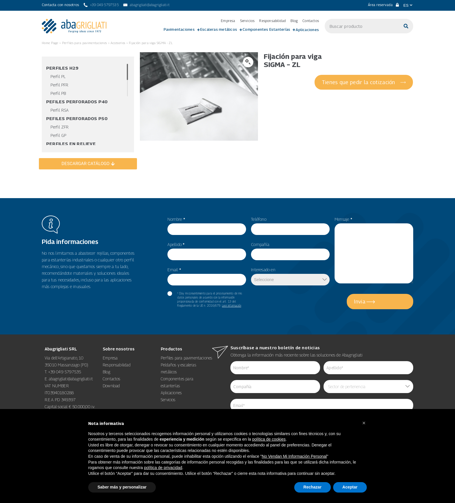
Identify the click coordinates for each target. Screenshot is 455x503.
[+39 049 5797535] (101, 5)
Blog (294, 21)
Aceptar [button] (350, 487)
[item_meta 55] (206, 229)
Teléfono (258, 219)
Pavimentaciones (179, 29)
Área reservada (383, 5)
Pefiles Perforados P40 (76, 101)
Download (111, 385)
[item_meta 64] (321, 405)
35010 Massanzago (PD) (66, 364)
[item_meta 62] (275, 367)
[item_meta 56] (206, 254)
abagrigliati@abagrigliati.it (71, 378)
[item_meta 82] (206, 279)
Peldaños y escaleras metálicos (178, 368)
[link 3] (74, 26)
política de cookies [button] (269, 439)
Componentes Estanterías (266, 29)
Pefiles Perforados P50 (76, 118)
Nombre (176, 219)
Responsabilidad (272, 21)
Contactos (310, 21)
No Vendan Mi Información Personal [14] (294, 456)
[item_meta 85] (368, 367)
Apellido (176, 244)
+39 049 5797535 (64, 371)
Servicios (247, 21)
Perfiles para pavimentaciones (84, 43)
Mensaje (343, 219)
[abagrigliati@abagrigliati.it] (146, 5)
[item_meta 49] (290, 229)
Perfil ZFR (59, 126)
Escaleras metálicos (218, 29)
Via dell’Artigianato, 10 (64, 357)
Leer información (231, 305)
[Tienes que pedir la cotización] (364, 82)
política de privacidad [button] (163, 467)
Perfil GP (58, 135)
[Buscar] (406, 26)
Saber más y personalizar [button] (122, 487)
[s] (362, 26)
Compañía (260, 244)
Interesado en (263, 269)
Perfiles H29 (62, 67)
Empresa (228, 21)
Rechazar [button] (313, 487)
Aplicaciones (307, 29)
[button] (248, 62)
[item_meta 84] (275, 386)
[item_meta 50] (290, 254)
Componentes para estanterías (177, 382)
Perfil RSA (59, 110)
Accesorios (118, 43)
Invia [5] (359, 301)
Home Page (50, 43)
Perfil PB (58, 93)
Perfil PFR (59, 84)
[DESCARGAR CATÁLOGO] (88, 163)
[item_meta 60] (169, 293)
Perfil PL (58, 76)
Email (174, 269)
